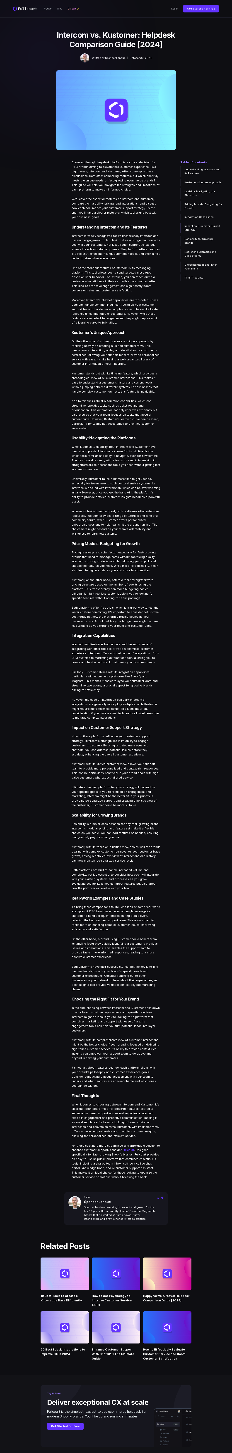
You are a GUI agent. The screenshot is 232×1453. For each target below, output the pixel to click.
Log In (174, 8)
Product (48, 8)
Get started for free (201, 8)
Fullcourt (128, 1150)
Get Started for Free (65, 1426)
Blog (59, 8)
